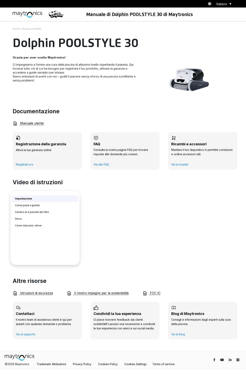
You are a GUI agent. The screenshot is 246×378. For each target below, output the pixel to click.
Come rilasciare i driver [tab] (28, 225)
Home (16, 28)
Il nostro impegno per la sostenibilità (98, 293)
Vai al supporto (25, 334)
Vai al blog (178, 334)
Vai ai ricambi (179, 164)
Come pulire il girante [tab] (27, 205)
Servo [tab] (18, 218)
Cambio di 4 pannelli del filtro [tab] (32, 212)
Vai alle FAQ (101, 164)
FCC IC (151, 293)
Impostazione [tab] (23, 198)
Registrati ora (24, 164)
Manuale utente (28, 123)
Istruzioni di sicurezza (33, 293)
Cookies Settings (135, 364)
